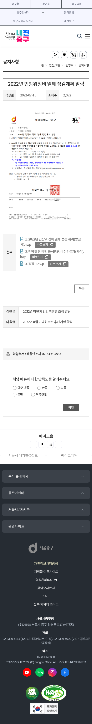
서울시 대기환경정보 (22, 455)
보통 (63, 388)
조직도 (46, 596)
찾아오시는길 (46, 588)
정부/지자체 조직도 (46, 604)
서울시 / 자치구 (19, 509)
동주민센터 (16, 493)
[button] (58, 444)
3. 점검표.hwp (34, 264)
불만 (20, 394)
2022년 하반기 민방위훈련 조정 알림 (47, 312)
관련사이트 (16, 526)
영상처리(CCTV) (46, 579)
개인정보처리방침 (46, 563)
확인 (71, 407)
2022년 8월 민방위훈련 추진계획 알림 (47, 322)
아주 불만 (41, 394)
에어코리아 (69, 455)
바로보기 (42, 245)
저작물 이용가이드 (46, 571)
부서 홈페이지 (18, 476)
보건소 (46, 4)
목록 (82, 289)
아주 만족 (23, 388)
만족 (44, 388)
